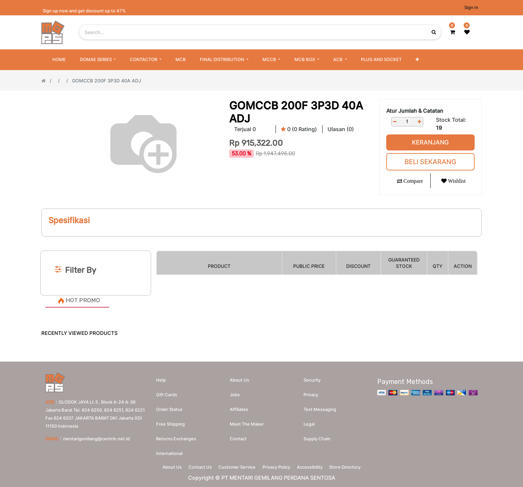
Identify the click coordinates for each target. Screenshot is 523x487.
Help (161, 377)
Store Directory (354, 465)
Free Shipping (170, 421)
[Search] (261, 239)
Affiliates (239, 406)
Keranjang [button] (430, 142)
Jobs (235, 392)
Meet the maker (247, 421)
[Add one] (419, 121)
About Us (163, 465)
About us (239, 377)
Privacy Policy (278, 465)
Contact (238, 436)
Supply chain (317, 436)
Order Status (169, 406)
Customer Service (235, 465)
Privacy (311, 392)
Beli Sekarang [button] (430, 162)
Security (312, 377)
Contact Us (194, 465)
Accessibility (315, 465)
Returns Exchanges (176, 436)
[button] (417, 60)
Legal (309, 421)
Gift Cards (166, 392)
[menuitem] (59, 60)
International (169, 450)
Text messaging (320, 406)
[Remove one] (395, 121)
